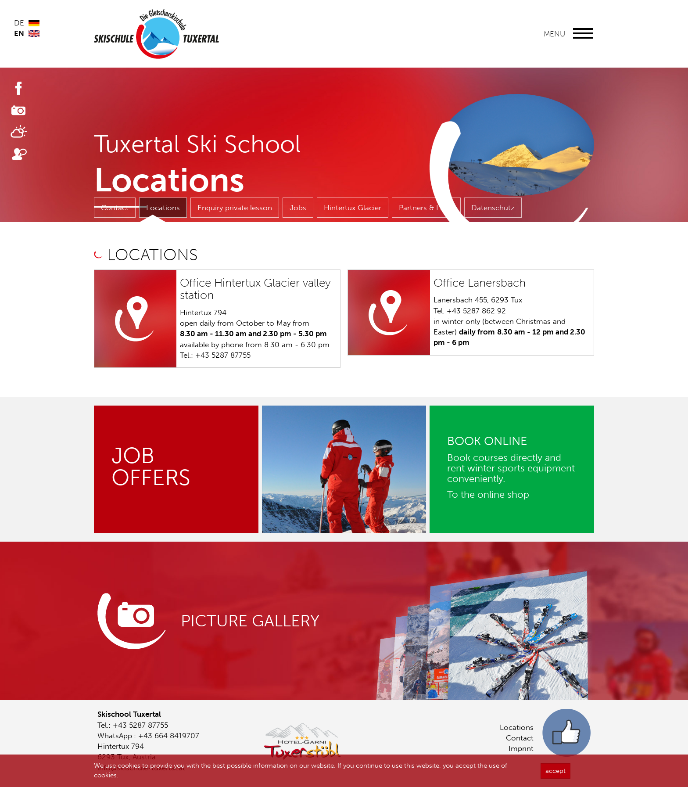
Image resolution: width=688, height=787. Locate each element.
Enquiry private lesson (234, 207)
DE (19, 22)
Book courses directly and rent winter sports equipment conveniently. (511, 468)
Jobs (298, 207)
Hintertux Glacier (352, 207)
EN (19, 33)
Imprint (521, 748)
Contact (115, 207)
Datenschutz (493, 207)
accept (555, 772)
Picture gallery (250, 621)
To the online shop (488, 494)
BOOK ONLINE (487, 441)
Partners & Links (426, 207)
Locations (163, 207)
